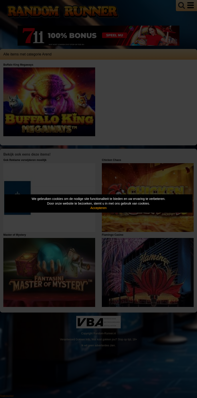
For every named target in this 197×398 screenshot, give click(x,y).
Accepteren (98, 208)
